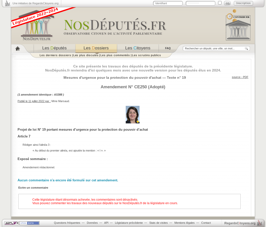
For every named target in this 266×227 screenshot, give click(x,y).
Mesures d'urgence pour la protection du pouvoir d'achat (112, 77)
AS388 (58, 94)
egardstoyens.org (239, 223)
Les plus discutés (86, 55)
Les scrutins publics (146, 55)
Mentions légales (184, 222)
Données (92, 222)
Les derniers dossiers (55, 55)
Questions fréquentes (67, 222)
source (236, 77)
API (106, 222)
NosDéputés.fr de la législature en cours (149, 203)
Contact (206, 222)
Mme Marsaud (60, 101)
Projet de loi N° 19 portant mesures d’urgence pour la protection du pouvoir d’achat (83, 129)
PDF (245, 77)
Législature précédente (129, 222)
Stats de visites (158, 222)
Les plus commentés (115, 55)
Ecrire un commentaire (33, 187)
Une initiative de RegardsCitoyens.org (35, 3)
